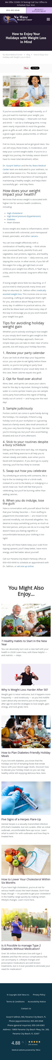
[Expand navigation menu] (48, 19)
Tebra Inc (25, 994)
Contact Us (26, 1008)
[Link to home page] (22, 19)
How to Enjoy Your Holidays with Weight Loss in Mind (25, 55)
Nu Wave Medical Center (12, 54)
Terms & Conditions (15, 1001)
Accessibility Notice (37, 1001)
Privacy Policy (39, 994)
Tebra (38, 1050)
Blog (28, 54)
